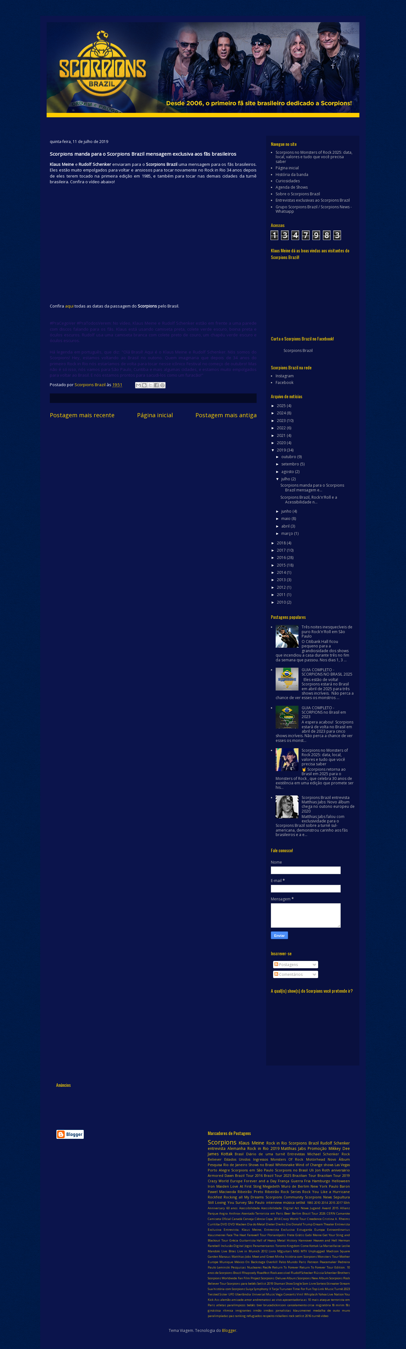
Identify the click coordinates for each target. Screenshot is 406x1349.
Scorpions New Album (313, 1278)
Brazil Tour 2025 (277, 1175)
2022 (282, 428)
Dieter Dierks (275, 1224)
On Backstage (255, 1262)
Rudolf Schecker (302, 1273)
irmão (257, 1310)
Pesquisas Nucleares (246, 1267)
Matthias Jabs (293, 1148)
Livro (272, 1251)
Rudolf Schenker (335, 1143)
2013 (282, 579)
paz (231, 1316)
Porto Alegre (219, 1170)
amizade (238, 1300)
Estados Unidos (237, 1159)
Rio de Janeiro (235, 1164)
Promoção (317, 1148)
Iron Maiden (218, 1186)
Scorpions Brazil (298, 350)
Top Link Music (323, 1289)
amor (248, 1300)
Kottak (313, 1246)
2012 (282, 587)
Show (289, 1283)
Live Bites (228, 1251)
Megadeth (271, 1186)
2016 (282, 557)
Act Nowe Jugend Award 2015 (316, 1208)
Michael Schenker (323, 1153)
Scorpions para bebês (242, 1283)
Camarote (343, 1213)
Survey (240, 1202)
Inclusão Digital (232, 1246)
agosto (288, 471)
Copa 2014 (273, 1219)
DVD (223, 1224)
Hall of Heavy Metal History (277, 1240)
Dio (288, 1224)
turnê (316, 1316)
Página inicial (155, 415)
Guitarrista (247, 1240)
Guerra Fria (301, 1180)
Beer (287, 1213)
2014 (282, 572)
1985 (310, 1203)
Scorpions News (318, 1197)
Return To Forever (285, 1267)
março (287, 533)
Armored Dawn (221, 1175)
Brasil (239, 1153)
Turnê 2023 (342, 1289)
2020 (282, 442)
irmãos (268, 1310)
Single (297, 1283)
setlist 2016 (303, 1316)
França (283, 1180)
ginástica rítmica (220, 1310)
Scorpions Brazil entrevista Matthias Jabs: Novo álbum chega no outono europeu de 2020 (328, 804)
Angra (223, 1213)
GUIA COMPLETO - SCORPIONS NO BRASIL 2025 (327, 672)
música (289, 1202)
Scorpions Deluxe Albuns (279, 1278)
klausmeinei (302, 1310)
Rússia (319, 1273)
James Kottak (220, 1154)
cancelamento (297, 1305)
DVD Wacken (237, 1224)
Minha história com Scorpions (296, 1257)
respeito (268, 1316)
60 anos (232, 1208)
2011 (282, 594)
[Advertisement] (171, 1104)
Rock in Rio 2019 (263, 1148)
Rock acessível (280, 1273)
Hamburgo (321, 1180)
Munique (226, 1262)
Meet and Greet (263, 1257)
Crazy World (218, 1180)
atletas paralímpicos (231, 1305)
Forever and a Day (260, 1180)
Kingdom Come (298, 1246)
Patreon (312, 1262)
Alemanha (236, 1148)
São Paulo (256, 1202)
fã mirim (338, 1305)
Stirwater (333, 1283)
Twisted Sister (217, 1294)
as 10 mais (311, 1300)
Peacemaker (328, 1262)
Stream (345, 1283)
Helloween (341, 1180)
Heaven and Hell (325, 1240)
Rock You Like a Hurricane (326, 1191)
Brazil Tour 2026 (314, 1213)
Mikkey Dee (339, 1148)
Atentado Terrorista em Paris (262, 1213)
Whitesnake (285, 1164)
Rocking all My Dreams (244, 1197)
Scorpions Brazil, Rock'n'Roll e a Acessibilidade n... (308, 499)
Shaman (279, 1283)
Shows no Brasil (261, 1164)
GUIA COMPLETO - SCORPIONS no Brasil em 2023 (324, 712)
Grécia (233, 1240)
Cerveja (248, 1219)
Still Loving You (221, 1202)
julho (286, 479)
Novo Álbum (339, 1159)
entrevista (217, 1148)
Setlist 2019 (265, 1283)
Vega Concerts (286, 1294)
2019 (282, 450)
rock (291, 1316)
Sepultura (341, 1197)
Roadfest (263, 1273)
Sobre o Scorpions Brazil (298, 194)
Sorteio (321, 1283)
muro (346, 1310)
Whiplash (311, 1294)
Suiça (249, 1289)
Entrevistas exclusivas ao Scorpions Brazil (313, 200)
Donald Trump (301, 1224)
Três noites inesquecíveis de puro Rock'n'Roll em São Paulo (327, 631)
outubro (289, 456)
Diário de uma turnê (265, 1153)
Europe (236, 1180)
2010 (282, 602)
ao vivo (277, 1300)
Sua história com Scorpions (226, 1289)
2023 (282, 420)
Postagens (286, 964)
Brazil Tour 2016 (248, 1175)
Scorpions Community (284, 1197)
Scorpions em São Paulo (252, 1170)
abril (286, 526)
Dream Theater (323, 1224)
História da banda (292, 174)
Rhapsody (249, 1273)
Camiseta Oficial (219, 1219)
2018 (282, 543)
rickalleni (281, 1316)
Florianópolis (276, 1235)
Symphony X (262, 1289)
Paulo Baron (339, 1186)
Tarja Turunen (282, 1289)
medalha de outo (326, 1310)
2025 (282, 405)
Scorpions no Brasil (291, 1170)
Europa (319, 1230)
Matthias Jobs (241, 1257)
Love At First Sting (245, 1186)
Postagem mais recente (82, 415)
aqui (69, 306)
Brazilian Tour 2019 (334, 1175)
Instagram (285, 376)
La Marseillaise (330, 1246)
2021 (282, 435)
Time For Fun (302, 1289)
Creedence (314, 1219)
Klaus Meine (251, 1143)
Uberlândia (243, 1294)
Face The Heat (236, 1235)
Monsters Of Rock (287, 1159)
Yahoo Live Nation (331, 1294)
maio (286, 518)
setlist (300, 1202)
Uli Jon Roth (319, 1170)
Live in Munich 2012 (252, 1251)
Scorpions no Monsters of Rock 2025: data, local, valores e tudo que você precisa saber (314, 157)
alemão (225, 1300)
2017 (282, 550)
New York (319, 1186)
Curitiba (214, 1224)
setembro (290, 464)
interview (274, 1202)
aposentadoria (293, 1300)
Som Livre (309, 1283)
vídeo (324, 1316)
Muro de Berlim (295, 1186)
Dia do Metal (256, 1224)
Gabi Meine (313, 1235)
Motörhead (315, 1159)
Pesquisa (215, 1164)
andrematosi (262, 1300)
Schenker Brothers (337, 1273)
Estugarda (304, 1230)
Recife (267, 1267)
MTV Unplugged (313, 1251)
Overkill (272, 1262)
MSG (296, 1251)
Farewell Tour (256, 1235)
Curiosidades (288, 181)
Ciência (260, 1219)
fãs (348, 1305)
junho (286, 511)
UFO (231, 1294)
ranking (240, 1316)
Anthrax (234, 1213)
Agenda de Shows (292, 187)
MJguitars (284, 1251)
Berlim (296, 1213)
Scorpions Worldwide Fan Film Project (234, 1278)
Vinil (300, 1294)
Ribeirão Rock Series (283, 1191)
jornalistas (283, 1310)
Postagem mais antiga (226, 415)
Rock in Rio (276, 1143)
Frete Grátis (295, 1235)
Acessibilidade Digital (277, 1208)
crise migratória (319, 1305)
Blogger (229, 1330)
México (239, 1262)
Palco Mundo (288, 1262)
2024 (282, 413)
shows (328, 1164)
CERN (331, 1213)
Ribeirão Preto (250, 1191)
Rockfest (215, 1197)
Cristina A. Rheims (336, 1219)
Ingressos (260, 1159)
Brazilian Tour (304, 1175)
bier (259, 1305)
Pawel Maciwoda (222, 1191)
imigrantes (243, 1310)
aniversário (340, 1170)
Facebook (284, 382)
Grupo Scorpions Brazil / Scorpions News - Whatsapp (314, 209)
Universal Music (263, 1294)
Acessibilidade (249, 1208)
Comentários (288, 974)
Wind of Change (309, 1164)
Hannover (305, 1240)
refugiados (254, 1316)
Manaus (225, 1257)
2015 (282, 565)
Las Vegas (342, 1164)
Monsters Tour (328, 1257)
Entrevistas (296, 1153)
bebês (251, 1305)
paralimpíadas (218, 1316)
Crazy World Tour (293, 1219)
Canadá (237, 1219)
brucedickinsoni (274, 1305)
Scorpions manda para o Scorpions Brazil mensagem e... (312, 487)
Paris (302, 1262)
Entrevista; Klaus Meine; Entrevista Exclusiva (259, 1230)
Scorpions (222, 1142)
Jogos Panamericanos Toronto (265, 1246)
